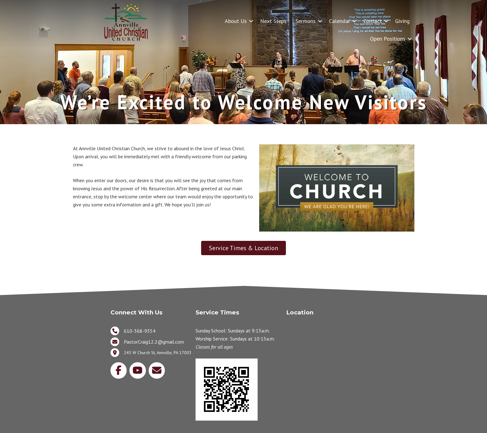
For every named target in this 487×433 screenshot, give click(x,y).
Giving (402, 21)
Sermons (305, 21)
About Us (236, 21)
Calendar (339, 21)
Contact (372, 21)
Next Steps (273, 21)
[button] (251, 21)
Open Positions (387, 38)
